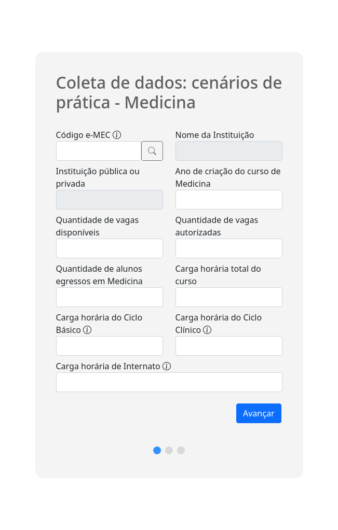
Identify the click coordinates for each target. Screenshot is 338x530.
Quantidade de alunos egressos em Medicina (99, 275)
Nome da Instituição (214, 135)
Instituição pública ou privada (98, 177)
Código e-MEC (88, 135)
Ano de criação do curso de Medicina (228, 177)
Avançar (258, 413)
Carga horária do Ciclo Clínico (218, 324)
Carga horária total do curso (218, 275)
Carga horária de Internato (113, 366)
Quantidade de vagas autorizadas (217, 226)
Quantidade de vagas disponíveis (97, 226)
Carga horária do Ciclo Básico (99, 324)
